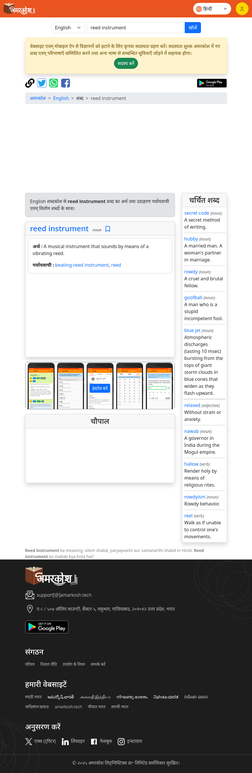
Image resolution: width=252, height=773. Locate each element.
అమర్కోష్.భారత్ (61, 697)
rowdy (191, 271)
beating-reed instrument (82, 265)
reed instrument (59, 228)
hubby (191, 239)
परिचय (30, 664)
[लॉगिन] (242, 8)
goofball (193, 297)
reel (188, 515)
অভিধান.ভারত (37, 707)
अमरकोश (38, 98)
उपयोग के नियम (74, 664)
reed (116, 265)
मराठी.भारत (33, 697)
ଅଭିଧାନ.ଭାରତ (196, 697)
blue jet (192, 330)
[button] (37, 385)
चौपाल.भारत (97, 707)
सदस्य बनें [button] (126, 63)
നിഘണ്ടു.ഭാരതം (131, 697)
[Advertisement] (100, 316)
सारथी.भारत (119, 707)
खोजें (192, 27)
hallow (191, 464)
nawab (191, 431)
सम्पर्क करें (98, 664)
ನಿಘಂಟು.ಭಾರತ (165, 697)
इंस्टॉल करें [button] (100, 388)
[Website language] (212, 9)
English (61, 98)
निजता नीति (48, 664)
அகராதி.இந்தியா (95, 697)
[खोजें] (136, 27)
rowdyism (195, 497)
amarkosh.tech (68, 707)
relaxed (192, 405)
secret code (196, 213)
